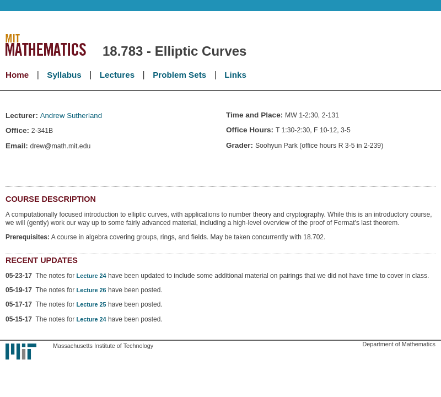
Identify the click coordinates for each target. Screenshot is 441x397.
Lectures (117, 74)
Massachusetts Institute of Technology (103, 345)
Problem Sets (179, 74)
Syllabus (64, 74)
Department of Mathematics (398, 344)
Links (235, 74)
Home (17, 74)
